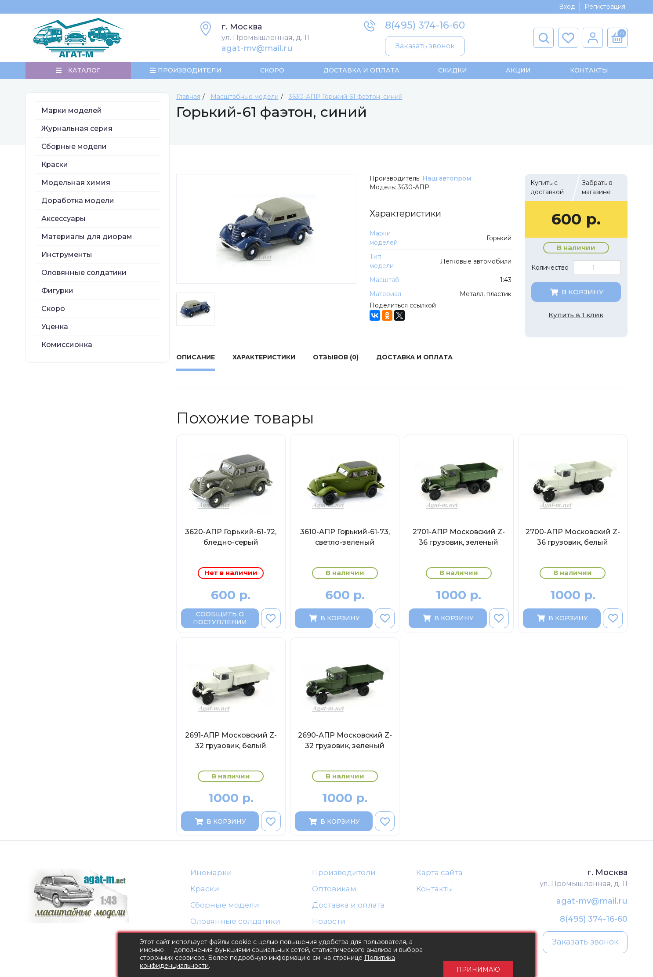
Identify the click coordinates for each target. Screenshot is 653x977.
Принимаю (478, 955)
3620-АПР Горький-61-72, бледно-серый (230, 542)
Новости (328, 931)
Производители (344, 877)
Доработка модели (77, 206)
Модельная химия (75, 188)
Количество (550, 273)
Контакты (589, 73)
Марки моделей (71, 116)
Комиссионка (66, 350)
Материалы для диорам (86, 242)
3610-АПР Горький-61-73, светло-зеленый (345, 542)
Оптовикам (334, 895)
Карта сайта (439, 877)
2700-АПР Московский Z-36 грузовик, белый (573, 542)
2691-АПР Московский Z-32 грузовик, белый (231, 745)
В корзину (576, 297)
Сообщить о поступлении (220, 623)
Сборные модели (74, 152)
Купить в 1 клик (575, 320)
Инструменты (66, 260)
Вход (567, 7)
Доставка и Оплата (361, 73)
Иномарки (211, 877)
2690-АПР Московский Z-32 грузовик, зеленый (345, 745)
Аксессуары (63, 224)
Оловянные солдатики (84, 278)
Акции (518, 73)
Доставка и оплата (348, 913)
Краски (54, 170)
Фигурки (57, 296)
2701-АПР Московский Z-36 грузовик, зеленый (459, 542)
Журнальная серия (76, 134)
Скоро (272, 73)
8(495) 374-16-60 (425, 25)
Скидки (452, 73)
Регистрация (604, 7)
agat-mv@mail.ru (257, 48)
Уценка (54, 332)
